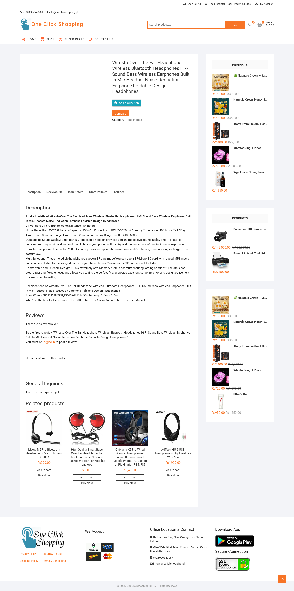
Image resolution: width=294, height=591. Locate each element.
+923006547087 (161, 557)
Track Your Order (239, 4)
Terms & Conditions (54, 560)
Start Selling (191, 4)
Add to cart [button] (44, 470)
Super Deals (72, 39)
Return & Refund (52, 553)
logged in (49, 342)
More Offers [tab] (75, 192)
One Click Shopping (57, 24)
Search (235, 25)
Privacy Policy (28, 553)
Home (29, 39)
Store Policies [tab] (98, 192)
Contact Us (101, 39)
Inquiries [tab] (118, 192)
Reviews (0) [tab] (54, 192)
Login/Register (214, 4)
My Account (263, 4)
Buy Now (44, 475)
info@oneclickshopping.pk (62, 12)
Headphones (133, 120)
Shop (48, 39)
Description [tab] (33, 192)
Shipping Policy (29, 560)
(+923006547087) (31, 12)
